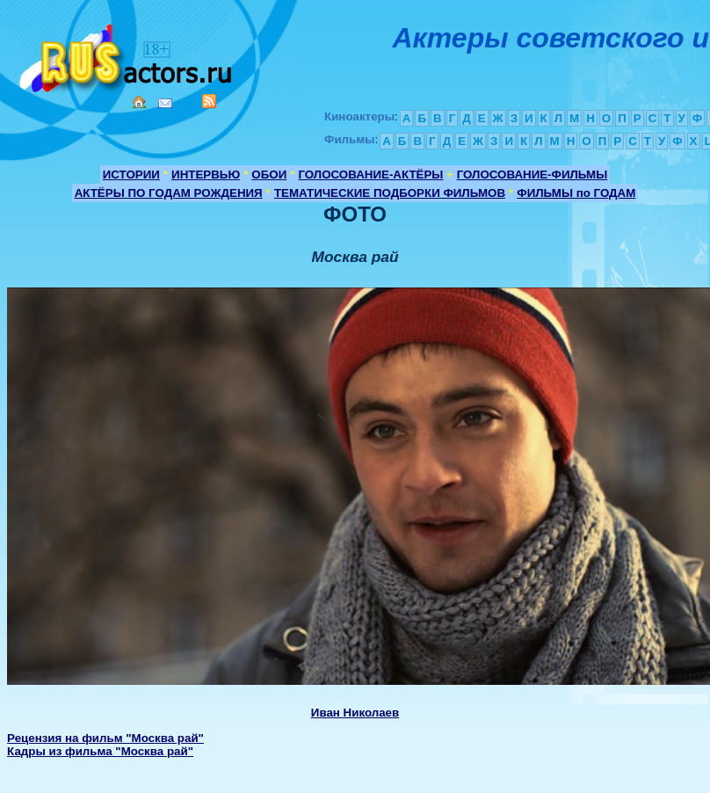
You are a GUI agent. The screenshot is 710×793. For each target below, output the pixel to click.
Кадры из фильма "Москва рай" (100, 751)
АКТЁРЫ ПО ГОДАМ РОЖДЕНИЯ (169, 193)
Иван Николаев (355, 712)
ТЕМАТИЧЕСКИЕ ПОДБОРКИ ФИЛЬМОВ (389, 193)
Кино (127, 55)
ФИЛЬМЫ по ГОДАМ (576, 193)
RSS (209, 101)
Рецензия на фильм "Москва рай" (105, 738)
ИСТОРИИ (131, 174)
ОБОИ (268, 174)
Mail (165, 103)
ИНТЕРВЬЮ (205, 174)
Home (139, 102)
